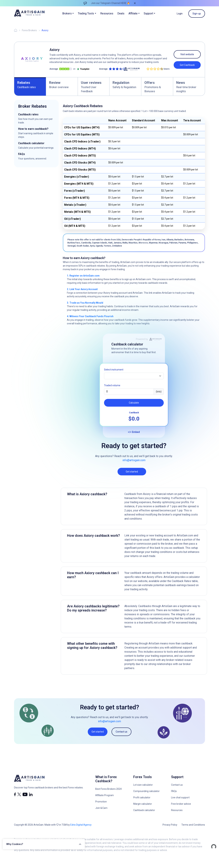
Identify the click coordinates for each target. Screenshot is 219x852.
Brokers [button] (67, 13)
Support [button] (148, 13)
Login (180, 13)
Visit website (187, 54)
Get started (132, 471)
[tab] (30, 86)
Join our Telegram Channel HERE (108, 3)
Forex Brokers (29, 30)
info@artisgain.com (134, 460)
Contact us (121, 731)
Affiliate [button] (133, 13)
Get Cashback (187, 65)
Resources (106, 13)
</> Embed (134, 432)
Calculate (134, 402)
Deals (120, 13)
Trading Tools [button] (86, 13)
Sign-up (196, 13)
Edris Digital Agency (81, 824)
